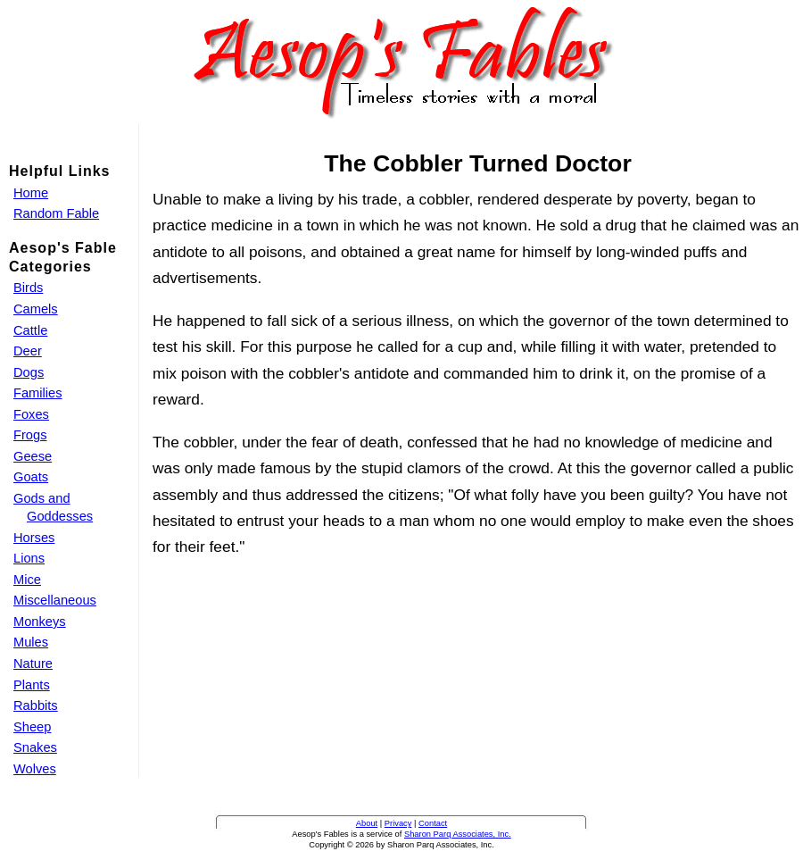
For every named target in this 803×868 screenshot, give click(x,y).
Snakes (35, 747)
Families (37, 393)
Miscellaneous (54, 600)
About (366, 823)
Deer (27, 351)
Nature (33, 663)
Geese (32, 456)
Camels (35, 309)
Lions (29, 558)
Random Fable (56, 213)
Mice (27, 579)
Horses (33, 537)
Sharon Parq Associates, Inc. (457, 834)
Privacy (398, 823)
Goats (30, 477)
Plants (31, 685)
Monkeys (39, 621)
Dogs (28, 372)
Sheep (32, 727)
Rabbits (35, 705)
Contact (432, 823)
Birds (28, 287)
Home (30, 193)
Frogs (29, 435)
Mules (30, 642)
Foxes (31, 414)
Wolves (34, 769)
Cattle (30, 330)
